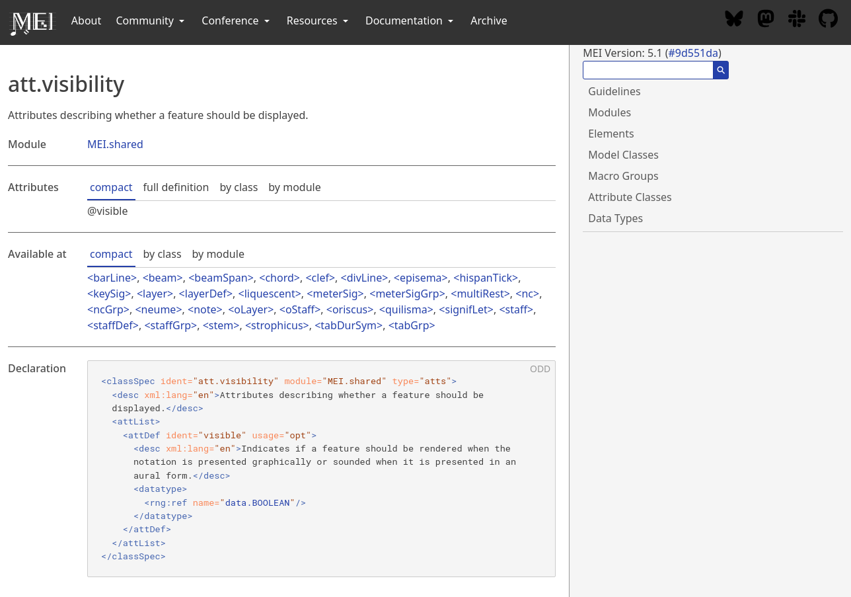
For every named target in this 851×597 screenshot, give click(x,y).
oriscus (349, 309)
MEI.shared (115, 144)
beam (163, 277)
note (205, 309)
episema (421, 277)
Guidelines (614, 91)
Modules (609, 112)
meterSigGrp (407, 293)
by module (294, 187)
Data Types (615, 218)
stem (221, 325)
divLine (365, 277)
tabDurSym (348, 325)
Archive (488, 20)
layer (155, 293)
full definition (176, 187)
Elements (611, 133)
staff (516, 309)
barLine (112, 277)
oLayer (251, 309)
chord (279, 277)
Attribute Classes (629, 197)
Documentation (410, 20)
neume (158, 309)
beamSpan (220, 277)
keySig (109, 293)
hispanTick (485, 277)
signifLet (466, 309)
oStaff (299, 309)
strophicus (277, 325)
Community (151, 20)
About (86, 20)
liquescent (269, 293)
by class (238, 187)
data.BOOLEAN (257, 502)
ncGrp (108, 309)
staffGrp (171, 325)
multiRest (480, 293)
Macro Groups (623, 176)
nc (527, 293)
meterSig (335, 293)
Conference (237, 20)
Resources (319, 20)
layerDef (206, 293)
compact (111, 187)
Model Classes (623, 154)
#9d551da (693, 53)
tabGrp (411, 325)
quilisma (406, 309)
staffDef (113, 325)
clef (320, 277)
